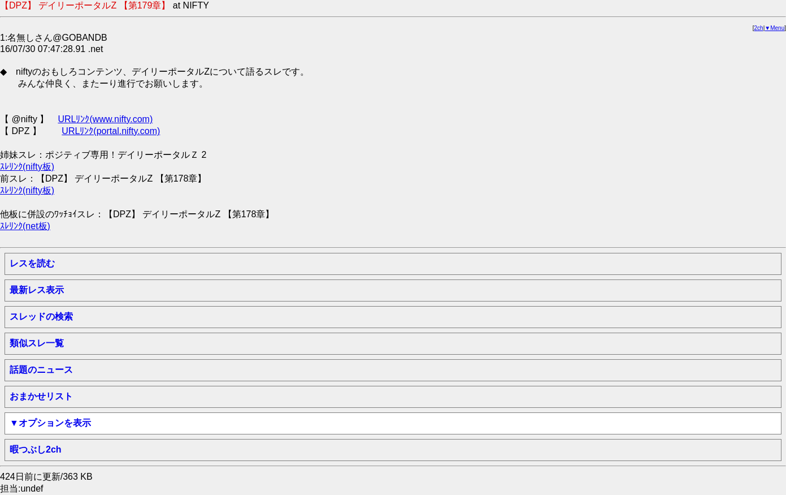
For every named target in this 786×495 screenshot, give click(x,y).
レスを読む (32, 263)
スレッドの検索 (41, 316)
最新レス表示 (37, 290)
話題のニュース (41, 370)
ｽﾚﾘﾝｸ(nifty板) (27, 166)
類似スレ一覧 (37, 343)
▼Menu (774, 28)
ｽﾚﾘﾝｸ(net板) (25, 226)
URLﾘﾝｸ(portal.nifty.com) (111, 131)
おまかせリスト (41, 396)
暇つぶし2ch (36, 449)
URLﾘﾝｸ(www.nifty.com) (105, 119)
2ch (758, 28)
